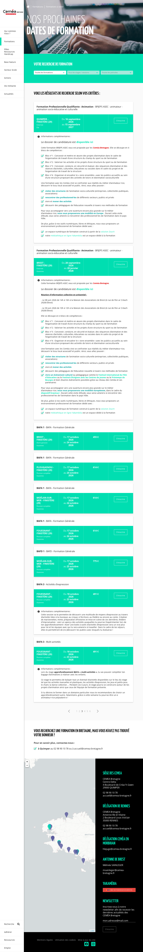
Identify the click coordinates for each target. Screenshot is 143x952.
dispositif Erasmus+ (50, 393)
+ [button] (27, 761)
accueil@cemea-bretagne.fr (117, 795)
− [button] (27, 765)
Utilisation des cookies (65, 940)
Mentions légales (45, 940)
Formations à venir (55, 7)
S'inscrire (120, 120)
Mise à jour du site (86, 940)
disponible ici (84, 142)
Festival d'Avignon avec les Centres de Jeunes (84, 377)
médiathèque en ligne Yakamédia (66, 235)
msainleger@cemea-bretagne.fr (113, 872)
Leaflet (92, 931)
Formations (38, 7)
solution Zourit (108, 231)
